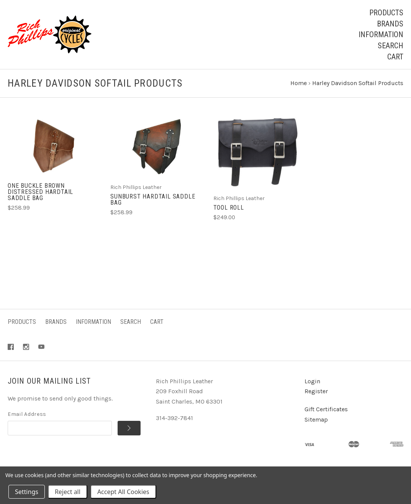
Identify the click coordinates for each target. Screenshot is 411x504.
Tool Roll (228, 207)
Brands (390, 23)
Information (381, 34)
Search (390, 45)
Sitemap (316, 419)
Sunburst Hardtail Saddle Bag (152, 199)
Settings (26, 492)
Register (316, 391)
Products (386, 12)
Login (312, 381)
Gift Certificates (326, 409)
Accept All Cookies (123, 492)
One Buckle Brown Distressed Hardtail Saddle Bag (40, 192)
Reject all (67, 492)
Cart (395, 56)
